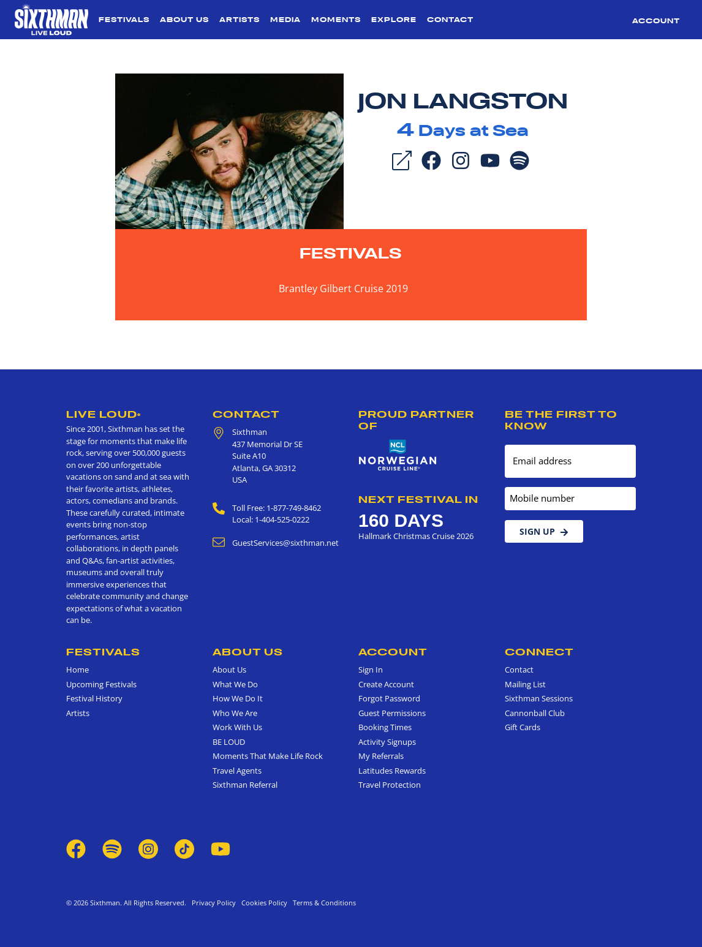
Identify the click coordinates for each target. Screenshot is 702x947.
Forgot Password (389, 698)
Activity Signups (387, 741)
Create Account (386, 684)
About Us (184, 19)
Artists (239, 19)
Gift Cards (522, 727)
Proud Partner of (416, 420)
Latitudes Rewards (392, 770)
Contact (450, 19)
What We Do (235, 684)
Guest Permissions (392, 713)
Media (285, 19)
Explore (394, 19)
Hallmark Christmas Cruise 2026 (416, 535)
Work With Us (237, 727)
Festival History (94, 698)
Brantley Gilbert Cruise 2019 (343, 288)
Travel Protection (389, 784)
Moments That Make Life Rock (268, 755)
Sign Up (543, 531)
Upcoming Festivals (101, 684)
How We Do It (238, 698)
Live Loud (103, 414)
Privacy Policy (214, 902)
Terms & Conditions (322, 902)
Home (77, 669)
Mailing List (525, 684)
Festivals (124, 19)
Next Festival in (418, 499)
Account (656, 21)
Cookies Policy (262, 902)
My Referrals (381, 755)
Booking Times (385, 727)
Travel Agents (237, 770)
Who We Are (235, 713)
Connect (539, 652)
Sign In (370, 669)
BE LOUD (229, 741)
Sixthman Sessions (539, 698)
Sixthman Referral (245, 784)
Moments (336, 19)
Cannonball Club (535, 713)
